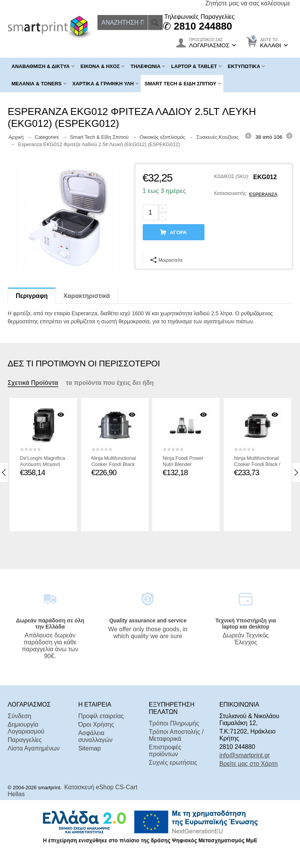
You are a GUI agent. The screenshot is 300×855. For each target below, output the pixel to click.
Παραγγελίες (25, 740)
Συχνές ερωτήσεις (173, 762)
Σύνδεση (19, 716)
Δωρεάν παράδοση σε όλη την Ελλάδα (50, 623)
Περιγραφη (32, 296)
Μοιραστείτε (166, 260)
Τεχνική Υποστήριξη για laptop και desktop (245, 623)
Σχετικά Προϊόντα (33, 382)
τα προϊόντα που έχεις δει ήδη (110, 382)
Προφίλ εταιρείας (101, 716)
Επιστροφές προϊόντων (165, 750)
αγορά (178, 232)
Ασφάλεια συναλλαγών (95, 736)
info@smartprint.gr (244, 755)
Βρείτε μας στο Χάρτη (248, 763)
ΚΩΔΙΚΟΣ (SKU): (231, 176)
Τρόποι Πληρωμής (174, 723)
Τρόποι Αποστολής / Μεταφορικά (176, 735)
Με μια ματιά (62, 414)
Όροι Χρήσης (96, 724)
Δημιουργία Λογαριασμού (26, 728)
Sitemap (89, 748)
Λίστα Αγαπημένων (33, 748)
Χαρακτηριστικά (86, 296)
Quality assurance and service (148, 620)
